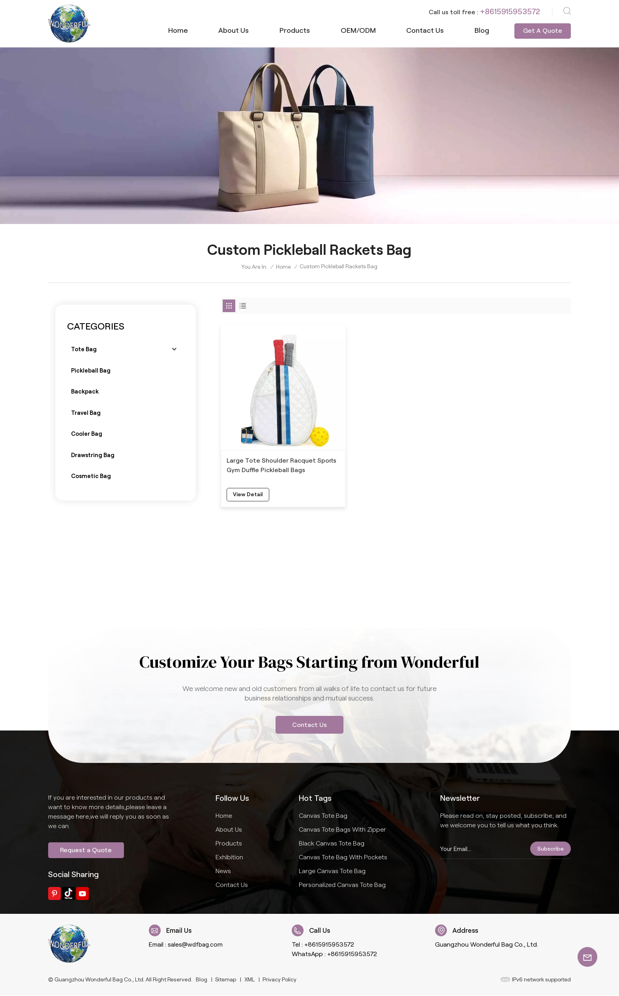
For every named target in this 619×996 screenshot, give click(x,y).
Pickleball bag (91, 371)
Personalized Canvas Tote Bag (342, 885)
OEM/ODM (358, 30)
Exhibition (229, 857)
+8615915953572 (510, 11)
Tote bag (84, 349)
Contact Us (309, 724)
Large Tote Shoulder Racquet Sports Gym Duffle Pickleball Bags (276, 452)
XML (249, 980)
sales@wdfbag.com (196, 945)
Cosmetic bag (91, 477)
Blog (482, 30)
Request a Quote (86, 850)
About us (233, 30)
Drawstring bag (93, 456)
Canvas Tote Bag (323, 816)
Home (178, 30)
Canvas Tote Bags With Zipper (342, 830)
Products (294, 30)
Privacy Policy (280, 980)
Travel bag (86, 413)
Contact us (425, 30)
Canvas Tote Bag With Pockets (343, 857)
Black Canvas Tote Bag (331, 843)
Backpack (85, 392)
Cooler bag (86, 435)
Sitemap (225, 980)
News (223, 871)
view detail (248, 481)
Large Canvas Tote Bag (332, 871)
